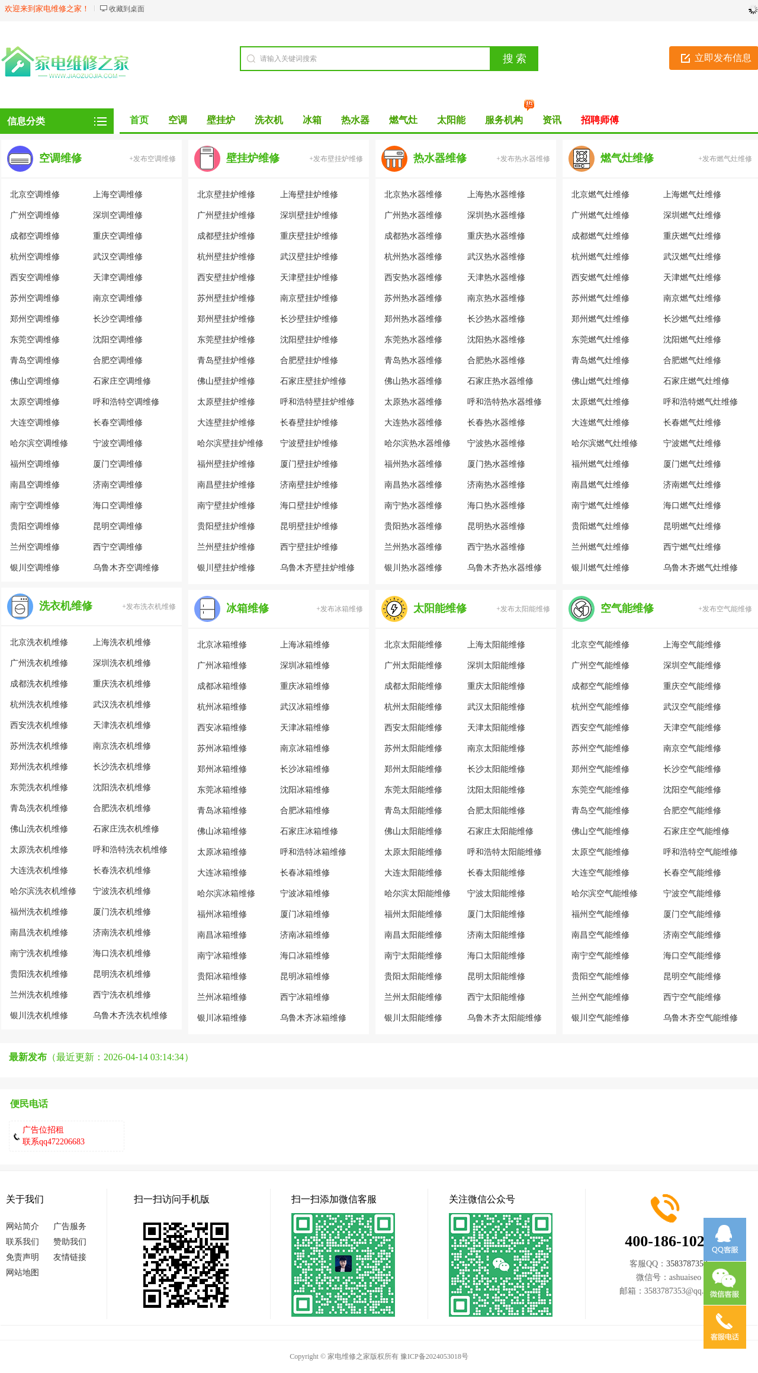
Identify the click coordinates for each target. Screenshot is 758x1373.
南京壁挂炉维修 (309, 298)
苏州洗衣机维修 (39, 746)
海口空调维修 (118, 505)
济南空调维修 (118, 484)
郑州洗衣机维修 (39, 766)
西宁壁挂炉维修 (309, 547)
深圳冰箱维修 (305, 665)
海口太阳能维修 (496, 955)
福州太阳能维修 (413, 914)
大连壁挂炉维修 (226, 422)
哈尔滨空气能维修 (604, 893)
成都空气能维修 (600, 686)
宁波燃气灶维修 (692, 443)
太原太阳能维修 (413, 852)
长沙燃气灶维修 (692, 319)
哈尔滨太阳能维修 (417, 893)
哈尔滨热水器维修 (417, 443)
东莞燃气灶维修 (600, 339)
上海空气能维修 (692, 644)
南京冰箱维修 (305, 748)
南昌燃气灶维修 (600, 484)
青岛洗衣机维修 (39, 808)
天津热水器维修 (496, 277)
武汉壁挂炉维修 (309, 256)
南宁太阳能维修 (413, 955)
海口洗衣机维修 (122, 953)
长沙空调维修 (118, 319)
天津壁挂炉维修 (309, 277)
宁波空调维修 (118, 443)
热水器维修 (440, 158)
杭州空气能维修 (600, 706)
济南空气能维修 (692, 935)
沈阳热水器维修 (496, 339)
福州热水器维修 (413, 464)
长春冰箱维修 (305, 872)
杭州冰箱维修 (222, 706)
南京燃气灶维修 (692, 298)
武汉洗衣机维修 (122, 704)
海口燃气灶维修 (692, 505)
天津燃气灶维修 (692, 277)
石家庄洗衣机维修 (126, 829)
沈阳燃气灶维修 (692, 339)
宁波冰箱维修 (305, 893)
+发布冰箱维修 (339, 609)
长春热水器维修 (496, 422)
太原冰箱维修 (222, 852)
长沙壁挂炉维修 (309, 319)
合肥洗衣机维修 (122, 808)
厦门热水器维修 (496, 464)
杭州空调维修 (35, 256)
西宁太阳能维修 (496, 997)
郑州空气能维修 (600, 769)
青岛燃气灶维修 (600, 360)
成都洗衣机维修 (39, 683)
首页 (139, 120)
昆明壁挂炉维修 (309, 526)
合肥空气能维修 (692, 810)
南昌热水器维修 (413, 484)
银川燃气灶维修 (600, 567)
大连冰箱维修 (222, 872)
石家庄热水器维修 (500, 381)
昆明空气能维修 (692, 976)
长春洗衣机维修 (122, 870)
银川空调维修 (35, 567)
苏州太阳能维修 (413, 748)
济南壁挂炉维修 (309, 484)
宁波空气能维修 (692, 893)
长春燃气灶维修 (692, 422)
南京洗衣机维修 (122, 746)
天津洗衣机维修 (122, 725)
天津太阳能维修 (496, 727)
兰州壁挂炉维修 (226, 547)
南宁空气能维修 (600, 955)
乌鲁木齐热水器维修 (504, 567)
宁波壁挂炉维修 (309, 443)
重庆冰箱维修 (305, 686)
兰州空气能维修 (600, 997)
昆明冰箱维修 (305, 976)
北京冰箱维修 (222, 644)
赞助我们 (69, 1241)
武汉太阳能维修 (496, 706)
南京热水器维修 (496, 298)
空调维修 (60, 158)
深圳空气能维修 (692, 665)
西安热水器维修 (413, 277)
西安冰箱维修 (222, 727)
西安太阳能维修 (413, 727)
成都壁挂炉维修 (226, 236)
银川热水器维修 (413, 567)
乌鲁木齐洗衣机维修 (130, 1015)
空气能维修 (627, 608)
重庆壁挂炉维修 (309, 236)
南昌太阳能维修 (413, 935)
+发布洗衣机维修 (149, 606)
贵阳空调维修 (35, 526)
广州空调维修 (35, 215)
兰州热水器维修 (413, 547)
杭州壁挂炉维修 (226, 256)
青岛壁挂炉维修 (226, 360)
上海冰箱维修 (305, 644)
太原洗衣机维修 (39, 849)
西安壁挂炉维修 (226, 277)
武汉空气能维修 (692, 706)
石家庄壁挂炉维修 (313, 381)
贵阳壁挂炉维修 (226, 526)
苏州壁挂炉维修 (226, 298)
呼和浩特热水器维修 (504, 401)
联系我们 (22, 1241)
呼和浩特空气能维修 (700, 852)
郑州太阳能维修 (413, 769)
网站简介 (22, 1226)
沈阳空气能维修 (692, 789)
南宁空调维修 (35, 505)
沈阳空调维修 (118, 339)
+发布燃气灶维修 (725, 159)
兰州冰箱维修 (222, 997)
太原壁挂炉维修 (226, 401)
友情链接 (69, 1257)
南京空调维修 (118, 298)
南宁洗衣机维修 (39, 953)
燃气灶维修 (627, 158)
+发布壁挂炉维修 (336, 159)
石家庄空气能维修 (696, 831)
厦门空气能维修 (692, 914)
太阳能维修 (440, 608)
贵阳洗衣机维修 (39, 974)
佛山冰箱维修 (222, 831)
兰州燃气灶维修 (600, 547)
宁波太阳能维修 (496, 893)
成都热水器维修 (413, 236)
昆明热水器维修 (496, 526)
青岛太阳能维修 (413, 810)
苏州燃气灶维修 (600, 298)
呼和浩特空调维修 (126, 401)
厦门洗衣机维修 (122, 911)
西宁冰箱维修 (305, 997)
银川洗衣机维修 (39, 1015)
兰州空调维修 (35, 547)
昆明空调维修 (118, 526)
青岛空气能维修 (600, 810)
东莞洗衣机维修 (39, 787)
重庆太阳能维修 (496, 686)
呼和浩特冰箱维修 (313, 852)
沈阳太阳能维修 (496, 789)
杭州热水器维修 (413, 256)
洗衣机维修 (65, 606)
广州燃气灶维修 (600, 215)
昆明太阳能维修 (496, 976)
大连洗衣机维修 (39, 870)
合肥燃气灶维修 (692, 360)
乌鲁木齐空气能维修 (700, 1017)
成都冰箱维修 (222, 686)
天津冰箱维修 (305, 727)
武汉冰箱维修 (305, 706)
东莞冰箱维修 (222, 789)
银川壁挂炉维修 (226, 567)
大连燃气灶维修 (600, 422)
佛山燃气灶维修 (600, 381)
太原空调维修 (35, 401)
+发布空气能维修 (725, 609)
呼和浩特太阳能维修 (504, 852)
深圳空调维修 (118, 215)
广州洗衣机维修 (39, 663)
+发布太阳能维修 (523, 609)
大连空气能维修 (600, 872)
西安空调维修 (35, 277)
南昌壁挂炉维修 (226, 484)
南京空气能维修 (692, 748)
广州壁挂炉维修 (226, 215)
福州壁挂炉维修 (226, 464)
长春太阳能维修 (496, 872)
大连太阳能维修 (413, 872)
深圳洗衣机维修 (122, 663)
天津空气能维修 (692, 727)
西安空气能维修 (600, 727)
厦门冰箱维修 (305, 914)
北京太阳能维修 (413, 644)
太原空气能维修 (600, 852)
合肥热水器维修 (496, 360)
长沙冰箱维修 (305, 769)
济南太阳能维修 (496, 935)
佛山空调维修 (35, 381)
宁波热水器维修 (496, 443)
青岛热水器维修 (413, 360)
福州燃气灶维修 (600, 464)
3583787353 (687, 1263)
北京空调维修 (35, 194)
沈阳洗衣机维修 (122, 787)
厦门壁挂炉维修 (309, 464)
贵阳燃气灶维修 (600, 526)
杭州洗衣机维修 (39, 704)
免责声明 (22, 1257)
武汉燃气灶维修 (692, 256)
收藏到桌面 (126, 9)
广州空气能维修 (600, 665)
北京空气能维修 (600, 644)
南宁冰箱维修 (222, 955)
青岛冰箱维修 (222, 810)
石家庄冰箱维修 (309, 831)
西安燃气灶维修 (600, 277)
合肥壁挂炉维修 (309, 360)
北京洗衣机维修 (39, 642)
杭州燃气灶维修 (600, 256)
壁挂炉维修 (253, 158)
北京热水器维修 (413, 194)
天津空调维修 (118, 277)
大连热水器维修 (413, 422)
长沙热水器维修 (496, 319)
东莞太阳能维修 (413, 789)
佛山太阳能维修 (413, 831)
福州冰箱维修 (222, 914)
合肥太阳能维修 (496, 810)
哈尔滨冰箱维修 (226, 893)
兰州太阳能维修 (413, 997)
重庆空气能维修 (692, 686)
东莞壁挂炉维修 (226, 339)
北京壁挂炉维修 (226, 194)
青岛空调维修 (35, 360)
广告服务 (69, 1226)
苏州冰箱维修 (222, 748)
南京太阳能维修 (496, 748)
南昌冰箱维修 (222, 935)
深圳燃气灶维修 (692, 215)
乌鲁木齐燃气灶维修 (700, 567)
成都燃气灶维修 (600, 236)
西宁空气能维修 (692, 997)
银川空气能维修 (600, 1017)
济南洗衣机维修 (122, 932)
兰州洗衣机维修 (39, 994)
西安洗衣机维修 (39, 725)
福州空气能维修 (600, 914)
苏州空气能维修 (600, 748)
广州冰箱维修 (222, 665)
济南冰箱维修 (305, 935)
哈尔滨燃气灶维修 (604, 443)
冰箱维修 (247, 608)
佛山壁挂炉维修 (226, 381)
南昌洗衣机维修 (39, 932)
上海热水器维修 (496, 194)
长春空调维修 (118, 422)
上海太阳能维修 (496, 644)
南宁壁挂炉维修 (226, 505)
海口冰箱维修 (305, 955)
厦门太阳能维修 (496, 914)
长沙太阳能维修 (496, 769)
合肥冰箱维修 (305, 810)
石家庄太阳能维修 (500, 831)
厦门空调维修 (118, 464)
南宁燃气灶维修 (600, 505)
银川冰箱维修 (222, 1017)
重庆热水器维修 (496, 236)
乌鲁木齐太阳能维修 (504, 1017)
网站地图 (22, 1272)
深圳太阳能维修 (496, 665)
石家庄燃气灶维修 (696, 381)
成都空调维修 (35, 236)
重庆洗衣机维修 (122, 683)
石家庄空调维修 (122, 381)
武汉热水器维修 (496, 256)
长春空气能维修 (692, 872)
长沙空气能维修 (692, 769)
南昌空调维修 (35, 484)
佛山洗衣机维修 (39, 829)
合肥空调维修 (118, 360)
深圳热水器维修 (496, 215)
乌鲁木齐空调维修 (126, 567)
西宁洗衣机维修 (122, 994)
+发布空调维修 (152, 159)
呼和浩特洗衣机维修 (130, 849)
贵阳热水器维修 (413, 526)
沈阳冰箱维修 (305, 789)
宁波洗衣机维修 (122, 891)
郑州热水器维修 (413, 319)
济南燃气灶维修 (692, 484)
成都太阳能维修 (413, 686)
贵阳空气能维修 (600, 976)
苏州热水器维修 (413, 298)
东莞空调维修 (35, 339)
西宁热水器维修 (496, 547)
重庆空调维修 (118, 236)
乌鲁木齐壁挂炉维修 (317, 567)
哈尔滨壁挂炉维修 (230, 443)
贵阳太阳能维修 (413, 976)
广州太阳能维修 (413, 665)
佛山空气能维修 (600, 831)
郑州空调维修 (35, 319)
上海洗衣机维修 (122, 642)
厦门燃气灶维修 (692, 464)
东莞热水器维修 (413, 339)
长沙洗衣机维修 (122, 766)
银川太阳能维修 (413, 1017)
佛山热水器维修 (413, 381)
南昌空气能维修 (600, 935)
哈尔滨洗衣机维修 (43, 891)
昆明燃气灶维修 (692, 526)
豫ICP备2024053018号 (434, 1356)
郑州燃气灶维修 (600, 319)
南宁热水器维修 (413, 505)
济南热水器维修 (496, 484)
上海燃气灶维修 (692, 194)
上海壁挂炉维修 (309, 194)
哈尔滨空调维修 (39, 443)
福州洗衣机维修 (39, 911)
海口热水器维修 (496, 505)
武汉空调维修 (118, 256)
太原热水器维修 (413, 401)
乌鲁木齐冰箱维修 (313, 1017)
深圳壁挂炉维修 (309, 215)
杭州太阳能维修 (413, 706)
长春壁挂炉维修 (309, 422)
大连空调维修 (35, 422)
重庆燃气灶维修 (692, 236)
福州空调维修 (35, 464)
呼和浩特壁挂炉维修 (317, 401)
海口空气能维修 (692, 955)
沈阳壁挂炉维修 (309, 339)
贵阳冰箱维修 (222, 976)
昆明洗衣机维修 (122, 974)
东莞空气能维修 (600, 789)
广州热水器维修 (413, 215)
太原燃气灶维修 (600, 401)
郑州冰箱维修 (222, 769)
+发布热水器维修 (523, 159)
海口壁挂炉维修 (309, 505)
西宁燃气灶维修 (692, 547)
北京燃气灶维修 (600, 194)
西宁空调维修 (118, 547)
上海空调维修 (118, 194)
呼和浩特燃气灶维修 (700, 401)
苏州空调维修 (35, 298)
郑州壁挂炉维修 (226, 319)
